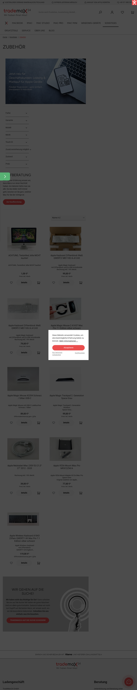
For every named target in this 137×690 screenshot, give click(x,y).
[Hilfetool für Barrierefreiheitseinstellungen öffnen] (134, 2)
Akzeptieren (68, 348)
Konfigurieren (80, 353)
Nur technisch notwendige (57, 354)
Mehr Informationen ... (68, 341)
